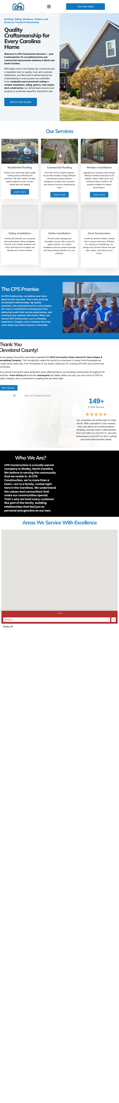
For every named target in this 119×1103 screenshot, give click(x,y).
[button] (49, 7)
